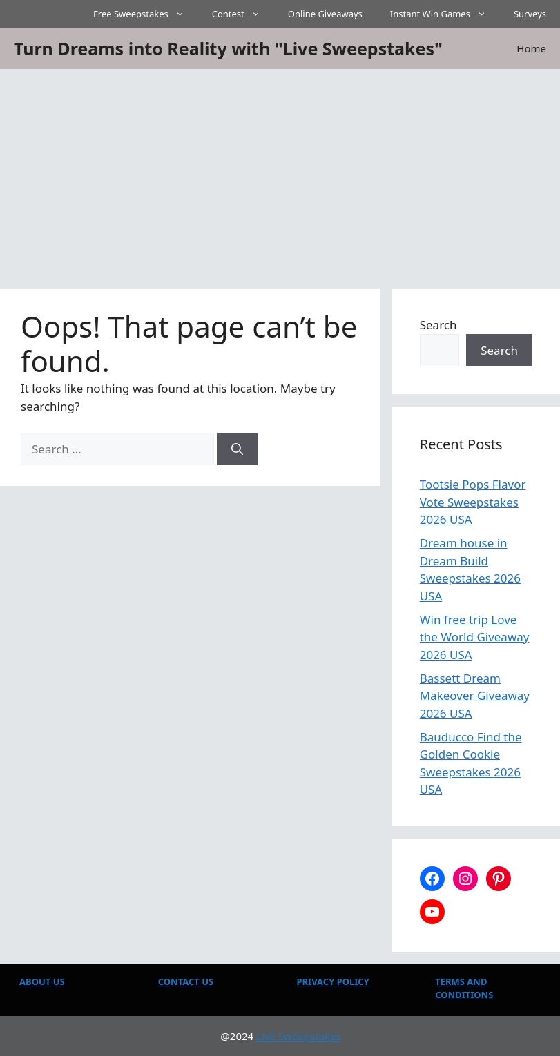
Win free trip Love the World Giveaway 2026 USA (475, 637)
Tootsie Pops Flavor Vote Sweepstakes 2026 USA (473, 501)
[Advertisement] (280, 172)
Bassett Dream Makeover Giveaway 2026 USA (475, 695)
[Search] (237, 449)
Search (438, 325)
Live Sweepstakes (298, 1036)
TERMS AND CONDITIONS (464, 988)
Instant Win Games (445, 14)
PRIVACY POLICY (333, 981)
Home (531, 48)
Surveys (530, 14)
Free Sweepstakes (145, 14)
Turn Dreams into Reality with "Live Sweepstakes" (228, 48)
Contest (243, 14)
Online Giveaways (325, 14)
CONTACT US (185, 981)
